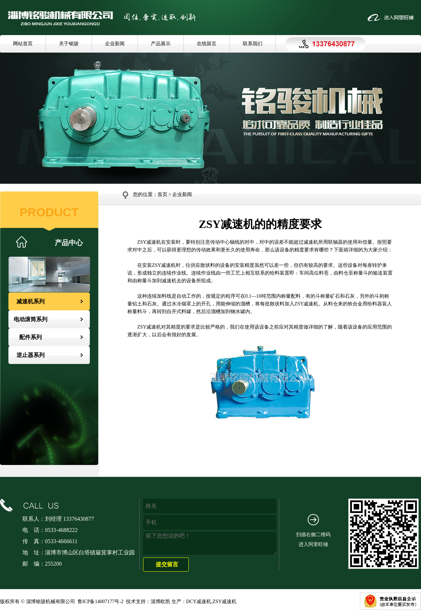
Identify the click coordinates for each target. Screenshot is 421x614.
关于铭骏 (69, 43)
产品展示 (161, 43)
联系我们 (252, 43)
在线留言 (206, 43)
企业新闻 (115, 43)
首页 (162, 194)
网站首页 (23, 43)
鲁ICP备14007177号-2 (100, 601)
